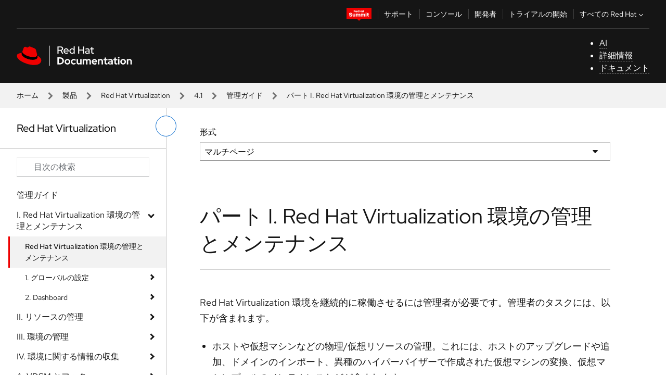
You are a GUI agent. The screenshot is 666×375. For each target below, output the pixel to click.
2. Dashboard (46, 297)
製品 (69, 95)
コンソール (444, 14)
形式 (208, 132)
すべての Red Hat (613, 14)
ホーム (28, 95)
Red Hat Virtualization (135, 95)
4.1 (198, 95)
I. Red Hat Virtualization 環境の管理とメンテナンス (78, 220)
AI (603, 43)
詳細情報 (616, 55)
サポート (398, 14)
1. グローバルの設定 (57, 277)
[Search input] (83, 167)
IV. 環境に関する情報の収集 (68, 356)
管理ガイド (244, 95)
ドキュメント (624, 68)
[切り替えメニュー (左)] (166, 126)
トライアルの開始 (538, 14)
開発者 (485, 14)
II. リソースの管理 (50, 316)
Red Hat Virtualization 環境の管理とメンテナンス (84, 252)
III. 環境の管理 (43, 336)
